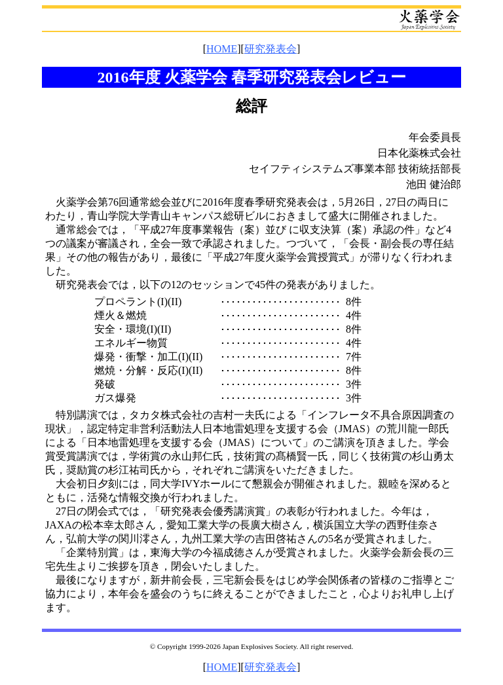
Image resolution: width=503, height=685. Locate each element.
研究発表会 (270, 48)
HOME (221, 48)
